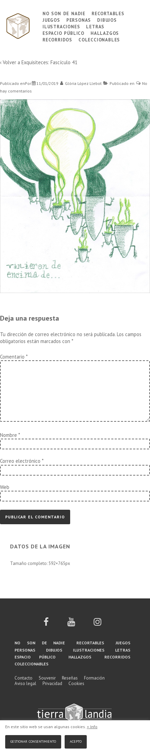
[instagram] (97, 624)
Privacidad (52, 683)
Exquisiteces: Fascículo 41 (49, 62)
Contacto (23, 678)
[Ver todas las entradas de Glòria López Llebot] (81, 83)
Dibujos (107, 19)
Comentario (13, 356)
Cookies (76, 683)
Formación (94, 678)
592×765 (56, 563)
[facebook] (46, 624)
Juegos (51, 19)
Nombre (8, 435)
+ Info (92, 726)
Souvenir (47, 678)
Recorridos (57, 39)
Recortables (108, 13)
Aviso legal (25, 683)
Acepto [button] (76, 741)
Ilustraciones (61, 26)
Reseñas (70, 678)
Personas (78, 19)
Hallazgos (105, 32)
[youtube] (71, 624)
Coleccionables (99, 39)
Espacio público (63, 32)
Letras (95, 26)
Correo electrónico (20, 461)
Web (4, 487)
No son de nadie (64, 13)
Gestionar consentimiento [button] (33, 741)
